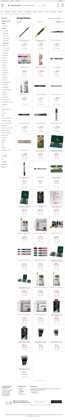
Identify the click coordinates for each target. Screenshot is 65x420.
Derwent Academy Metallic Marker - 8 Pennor (56, 178)
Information (60, 0)
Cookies (20, 392)
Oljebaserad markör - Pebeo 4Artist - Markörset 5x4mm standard (56, 315)
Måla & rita (14, 11)
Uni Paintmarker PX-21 (24, 150)
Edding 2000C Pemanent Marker (24, 260)
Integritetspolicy (22, 394)
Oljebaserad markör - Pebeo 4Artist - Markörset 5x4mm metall (24, 342)
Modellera (60, 11)
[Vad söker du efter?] (35, 5)
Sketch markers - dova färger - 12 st (24, 315)
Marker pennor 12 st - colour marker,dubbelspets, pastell (24, 369)
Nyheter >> (12, 0)
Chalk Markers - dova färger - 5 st (40, 287)
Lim (43, 11)
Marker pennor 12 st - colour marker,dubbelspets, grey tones (56, 342)
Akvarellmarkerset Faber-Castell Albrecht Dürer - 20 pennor (56, 261)
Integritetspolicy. (48, 404)
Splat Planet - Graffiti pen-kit (56, 233)
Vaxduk (47, 11)
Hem (2, 13)
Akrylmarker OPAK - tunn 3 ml (56, 94)
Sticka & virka (20, 11)
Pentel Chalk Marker (56, 67)
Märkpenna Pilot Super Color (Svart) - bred (24, 178)
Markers (62, 18)
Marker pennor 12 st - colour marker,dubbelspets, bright (40, 342)
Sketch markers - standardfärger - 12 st (40, 315)
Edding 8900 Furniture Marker (40, 67)
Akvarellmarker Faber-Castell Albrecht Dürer (40, 41)
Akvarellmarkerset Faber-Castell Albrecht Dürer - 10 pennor (24, 207)
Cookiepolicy (21, 391)
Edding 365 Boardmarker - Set (40, 260)
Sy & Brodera (35, 11)
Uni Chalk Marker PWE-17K (40, 123)
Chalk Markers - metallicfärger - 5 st (24, 234)
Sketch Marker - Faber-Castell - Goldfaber (24, 41)
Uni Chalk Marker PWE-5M (56, 40)
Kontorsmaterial (53, 11)
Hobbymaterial (7, 11)
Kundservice (21, 388)
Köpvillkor (21, 390)
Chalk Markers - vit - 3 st (24, 94)
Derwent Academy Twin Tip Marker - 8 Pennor (40, 151)
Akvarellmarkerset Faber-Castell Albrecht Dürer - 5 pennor (56, 151)
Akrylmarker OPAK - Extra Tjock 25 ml (56, 124)
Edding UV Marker (40, 177)
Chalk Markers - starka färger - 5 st (56, 287)
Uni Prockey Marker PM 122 (24, 123)
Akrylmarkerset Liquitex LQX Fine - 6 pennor (40, 207)
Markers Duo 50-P (24, 67)
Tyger (40, 11)
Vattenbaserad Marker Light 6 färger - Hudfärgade (57, 207)
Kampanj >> (18, 0)
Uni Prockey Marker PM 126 (40, 94)
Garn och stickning (27, 11)
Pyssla (2, 11)
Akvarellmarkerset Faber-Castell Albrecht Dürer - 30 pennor (24, 288)
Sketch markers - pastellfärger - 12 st (40, 234)
